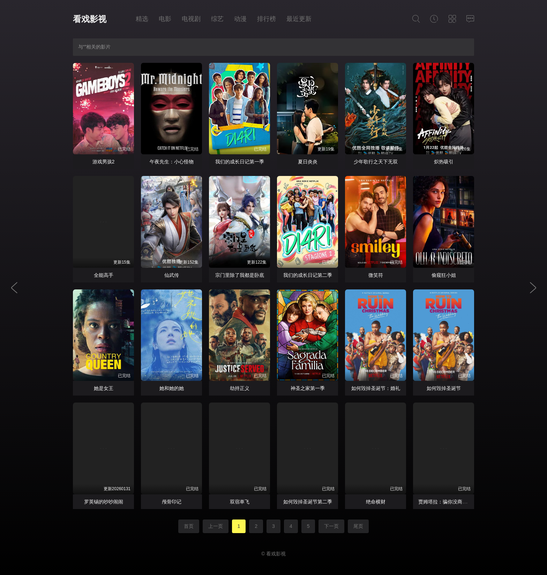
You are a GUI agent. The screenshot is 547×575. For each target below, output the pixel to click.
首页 (189, 526)
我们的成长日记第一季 (239, 161)
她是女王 (103, 388)
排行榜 (266, 18)
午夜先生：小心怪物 (172, 161)
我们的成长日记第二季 (307, 275)
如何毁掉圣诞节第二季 (307, 501)
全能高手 (103, 275)
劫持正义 (239, 388)
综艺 (217, 18)
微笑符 (375, 275)
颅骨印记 (171, 501)
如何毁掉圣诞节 (444, 388)
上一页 (215, 526)
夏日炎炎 (307, 161)
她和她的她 (171, 388)
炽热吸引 (444, 161)
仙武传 (171, 275)
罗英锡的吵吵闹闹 (103, 501)
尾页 (358, 526)
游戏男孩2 (103, 161)
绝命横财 (375, 501)
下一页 (331, 526)
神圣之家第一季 (308, 388)
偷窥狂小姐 (444, 275)
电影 (165, 18)
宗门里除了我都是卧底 (239, 275)
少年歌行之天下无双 (376, 161)
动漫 (240, 18)
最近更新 (299, 18)
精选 (142, 18)
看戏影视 (89, 19)
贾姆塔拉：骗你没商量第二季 (450, 501)
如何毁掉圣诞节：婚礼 (375, 388)
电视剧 (191, 18)
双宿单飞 (239, 501)
